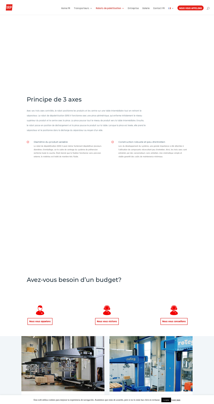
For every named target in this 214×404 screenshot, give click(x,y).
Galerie (146, 8)
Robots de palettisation (108, 8)
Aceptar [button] (166, 400)
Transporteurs (81, 8)
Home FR (65, 8)
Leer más (175, 400)
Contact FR (159, 8)
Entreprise (133, 8)
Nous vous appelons (190, 8)
